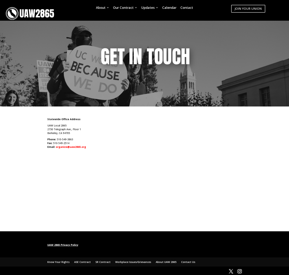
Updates (148, 8)
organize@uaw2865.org (71, 147)
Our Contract (123, 8)
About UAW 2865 (166, 262)
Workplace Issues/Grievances (133, 262)
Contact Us (188, 262)
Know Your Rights (58, 262)
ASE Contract (82, 262)
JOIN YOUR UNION (248, 8)
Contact (186, 8)
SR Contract (103, 262)
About (101, 8)
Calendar (169, 8)
